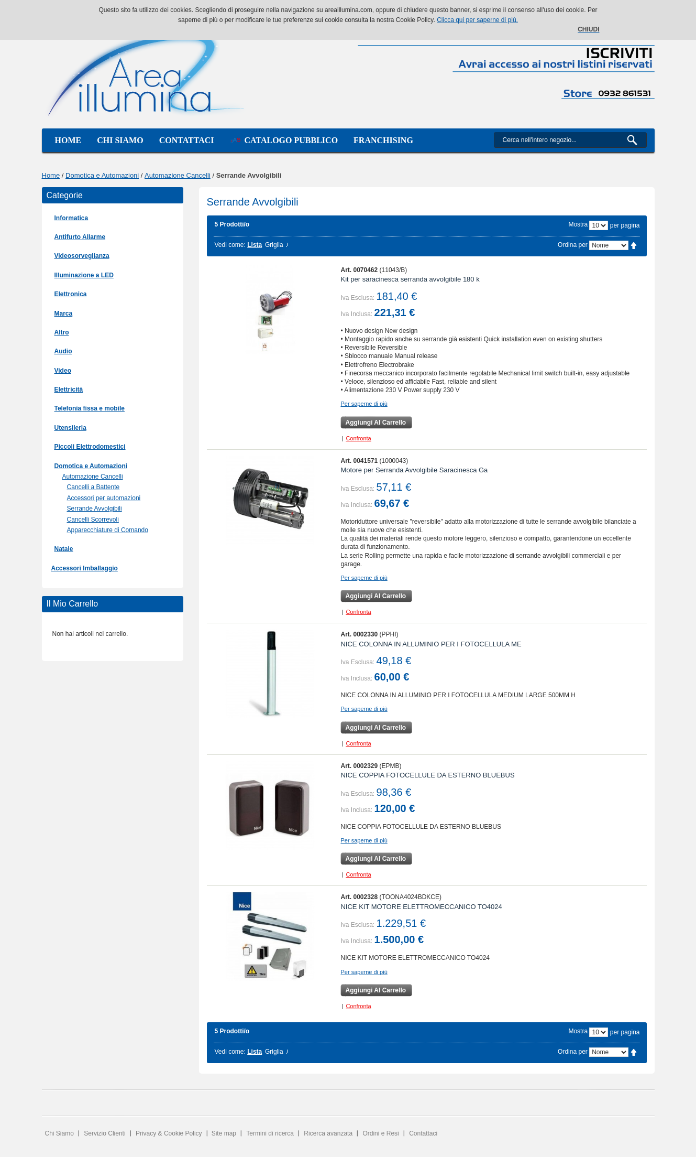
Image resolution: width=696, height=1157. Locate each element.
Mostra (578, 224)
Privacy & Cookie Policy (169, 1133)
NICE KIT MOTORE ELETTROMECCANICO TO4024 (421, 907)
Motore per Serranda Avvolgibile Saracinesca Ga (414, 470)
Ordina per (573, 244)
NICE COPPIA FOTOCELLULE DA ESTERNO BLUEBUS (427, 775)
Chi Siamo (59, 1133)
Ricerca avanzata (328, 1133)
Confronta (358, 438)
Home (68, 140)
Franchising (383, 140)
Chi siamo (120, 140)
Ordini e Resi (380, 1133)
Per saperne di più (363, 404)
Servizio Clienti (104, 1133)
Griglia (274, 244)
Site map (224, 1133)
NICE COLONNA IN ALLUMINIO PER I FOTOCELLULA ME (430, 644)
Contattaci (186, 140)
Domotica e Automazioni (102, 175)
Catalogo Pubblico (284, 140)
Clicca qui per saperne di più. (477, 20)
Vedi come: (230, 244)
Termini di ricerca (270, 1133)
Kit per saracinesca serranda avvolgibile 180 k (409, 279)
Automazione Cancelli (178, 175)
